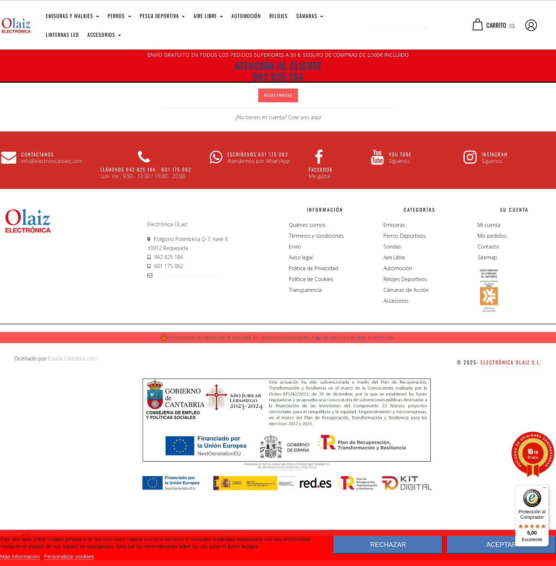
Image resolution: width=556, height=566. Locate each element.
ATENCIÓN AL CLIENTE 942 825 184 (278, 71)
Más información (20, 556)
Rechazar (388, 544)
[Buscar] (397, 25)
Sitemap (487, 331)
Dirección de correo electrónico (189, 116)
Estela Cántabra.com (72, 432)
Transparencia (305, 364)
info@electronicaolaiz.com (186, 349)
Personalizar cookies (69, 556)
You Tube (400, 229)
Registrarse (278, 170)
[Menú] (544, 489)
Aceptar (501, 544)
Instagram (495, 229)
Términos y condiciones (316, 310)
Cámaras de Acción (406, 364)
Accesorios (396, 375)
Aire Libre (394, 331)
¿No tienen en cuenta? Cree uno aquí (278, 192)
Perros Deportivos (404, 310)
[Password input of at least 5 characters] (247, 138)
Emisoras (394, 299)
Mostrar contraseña (302, 138)
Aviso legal (301, 331)
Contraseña (198, 138)
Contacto (488, 320)
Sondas (392, 320)
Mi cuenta (489, 299)
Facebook (321, 244)
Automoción (397, 342)
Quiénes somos (307, 299)
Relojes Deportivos (405, 353)
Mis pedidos (492, 310)
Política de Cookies (311, 353)
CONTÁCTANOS (37, 229)
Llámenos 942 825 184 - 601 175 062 (145, 244)
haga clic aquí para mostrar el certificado (353, 412)
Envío (295, 320)
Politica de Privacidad (313, 342)
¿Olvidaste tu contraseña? (278, 154)
